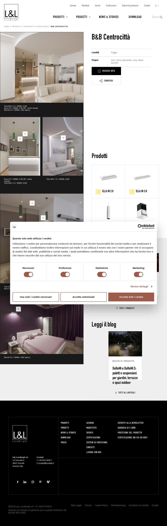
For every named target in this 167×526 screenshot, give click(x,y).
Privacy (88, 505)
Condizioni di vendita (139, 505)
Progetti (81, 16)
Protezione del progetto (130, 432)
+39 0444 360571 (45, 460)
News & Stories (109, 16)
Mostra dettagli (139, 286)
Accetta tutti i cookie (131, 296)
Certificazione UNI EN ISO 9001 (133, 437)
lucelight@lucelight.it (46, 463)
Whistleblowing (118, 505)
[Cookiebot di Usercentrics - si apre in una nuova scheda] (140, 226)
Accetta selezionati (83, 296)
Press (64, 442)
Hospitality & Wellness (36, 26)
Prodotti (58, 16)
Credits (155, 505)
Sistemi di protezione (130, 5)
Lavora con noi (93, 452)
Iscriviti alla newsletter (131, 423)
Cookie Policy (101, 505)
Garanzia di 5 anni (127, 427)
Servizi (97, 5)
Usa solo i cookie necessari (36, 296)
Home (6, 26)
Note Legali (76, 505)
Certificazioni (111, 5)
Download (135, 16)
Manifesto (85, 5)
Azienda (73, 5)
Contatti (147, 5)
